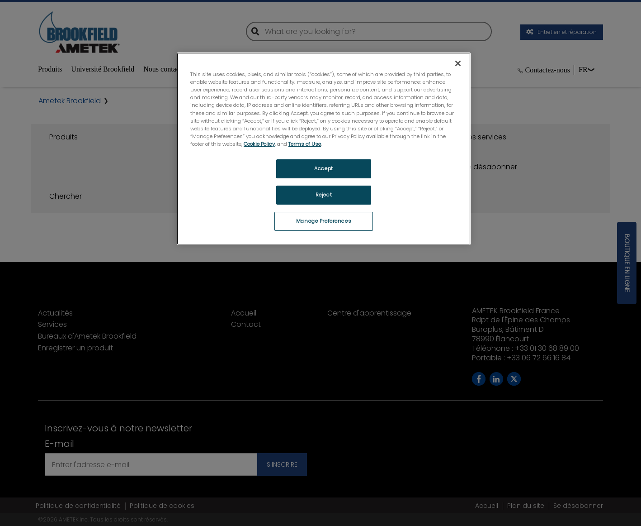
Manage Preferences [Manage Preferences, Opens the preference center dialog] (323, 221)
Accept (323, 168)
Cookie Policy (259, 144)
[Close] (458, 63)
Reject (324, 194)
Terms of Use (304, 144)
